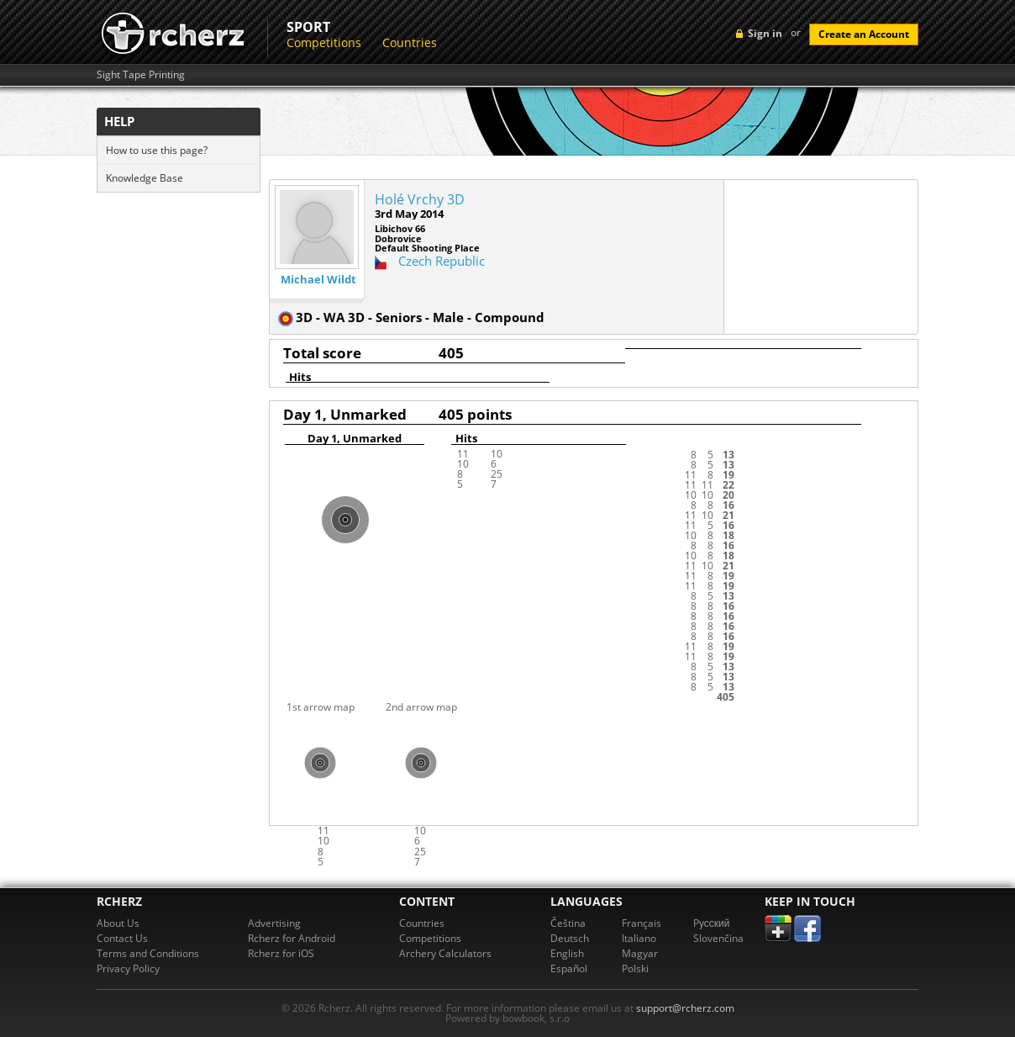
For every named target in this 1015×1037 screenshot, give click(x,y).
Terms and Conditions (148, 953)
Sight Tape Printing (141, 75)
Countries (409, 42)
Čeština (568, 923)
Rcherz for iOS (281, 953)
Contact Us (122, 938)
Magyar (640, 953)
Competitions (324, 42)
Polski (635, 968)
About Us (118, 923)
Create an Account (863, 34)
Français (641, 923)
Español (568, 968)
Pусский (711, 923)
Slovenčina (718, 938)
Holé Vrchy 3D (420, 199)
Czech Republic (441, 260)
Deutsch (569, 938)
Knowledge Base (144, 178)
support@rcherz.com (685, 1008)
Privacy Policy (128, 968)
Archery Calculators (445, 953)
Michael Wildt (318, 279)
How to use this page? (157, 150)
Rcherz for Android (291, 938)
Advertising (274, 923)
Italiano (639, 938)
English (567, 953)
